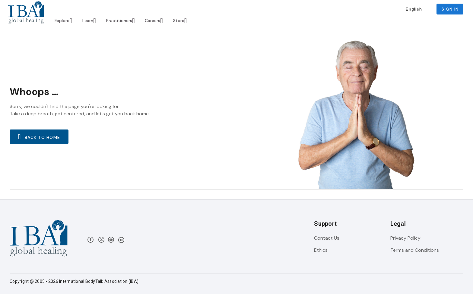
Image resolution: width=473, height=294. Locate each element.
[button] (414, 9)
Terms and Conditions (414, 250)
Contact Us (326, 238)
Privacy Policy (405, 238)
